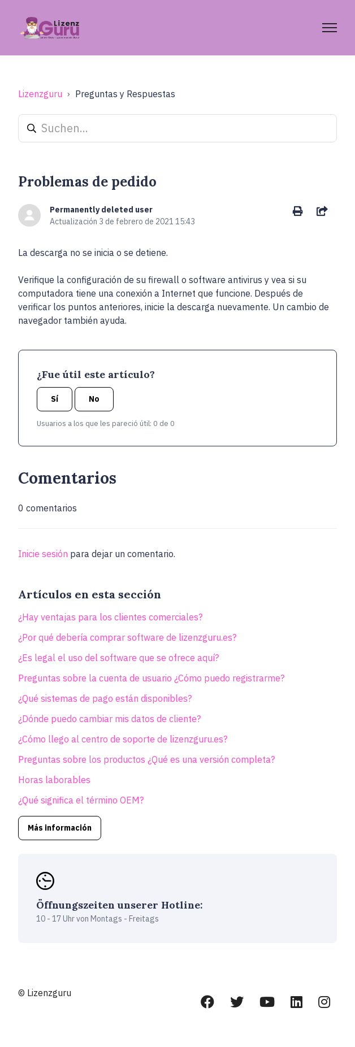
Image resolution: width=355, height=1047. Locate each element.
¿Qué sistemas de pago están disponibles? (105, 698)
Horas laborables (54, 779)
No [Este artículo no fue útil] (94, 399)
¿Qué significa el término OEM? (81, 800)
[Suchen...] (177, 128)
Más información (60, 828)
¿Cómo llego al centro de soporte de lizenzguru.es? (122, 739)
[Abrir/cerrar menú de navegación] (329, 27)
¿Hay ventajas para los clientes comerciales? (110, 617)
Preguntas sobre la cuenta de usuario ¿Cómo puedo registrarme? (151, 678)
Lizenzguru (40, 93)
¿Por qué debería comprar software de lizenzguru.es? (127, 637)
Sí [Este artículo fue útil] (54, 399)
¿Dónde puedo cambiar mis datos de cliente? (109, 718)
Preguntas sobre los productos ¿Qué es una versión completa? (146, 759)
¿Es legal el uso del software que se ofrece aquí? (118, 657)
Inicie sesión (43, 553)
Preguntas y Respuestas (125, 93)
